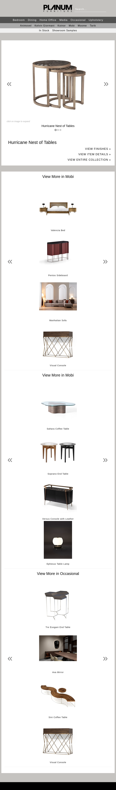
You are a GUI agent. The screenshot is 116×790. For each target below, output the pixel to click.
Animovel (26, 25)
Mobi (72, 25)
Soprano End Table (58, 474)
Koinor (62, 25)
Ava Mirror (58, 672)
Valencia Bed (58, 230)
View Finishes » (98, 148)
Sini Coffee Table (58, 717)
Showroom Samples (64, 30)
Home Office (48, 19)
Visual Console (58, 365)
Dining (32, 19)
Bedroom (19, 19)
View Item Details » (94, 154)
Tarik (93, 25)
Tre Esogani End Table (58, 627)
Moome (82, 25)
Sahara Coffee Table (58, 429)
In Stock (44, 30)
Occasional (78, 19)
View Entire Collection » (89, 159)
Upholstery (96, 19)
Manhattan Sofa (58, 320)
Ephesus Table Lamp (58, 564)
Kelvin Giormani (45, 25)
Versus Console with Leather (58, 519)
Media (63, 19)
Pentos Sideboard (58, 275)
